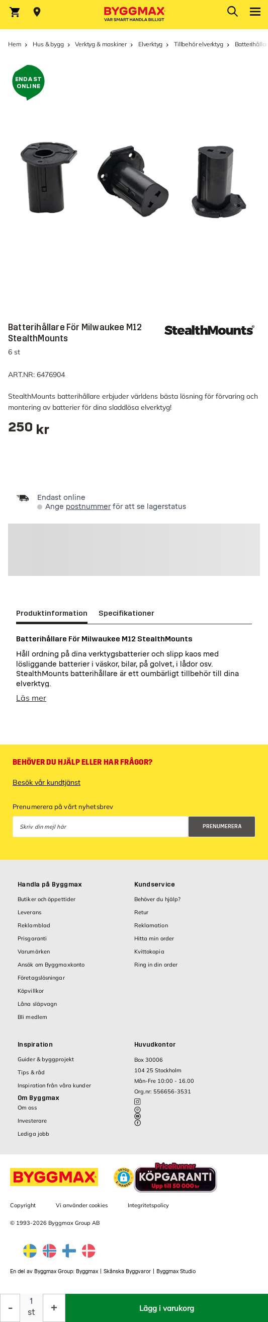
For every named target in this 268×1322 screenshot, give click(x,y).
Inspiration (35, 1045)
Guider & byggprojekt (46, 1059)
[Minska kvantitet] (10, 1308)
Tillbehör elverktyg (198, 44)
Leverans (29, 912)
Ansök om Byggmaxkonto (51, 964)
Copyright (23, 1205)
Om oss (27, 1107)
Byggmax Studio (176, 1271)
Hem (14, 44)
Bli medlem (32, 1016)
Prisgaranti (32, 938)
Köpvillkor (31, 990)
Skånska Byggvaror (127, 1271)
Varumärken (34, 951)
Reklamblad (34, 925)
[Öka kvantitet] (54, 1308)
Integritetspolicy (148, 1205)
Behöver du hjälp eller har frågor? (82, 762)
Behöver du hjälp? (157, 899)
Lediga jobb (33, 1133)
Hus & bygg (48, 44)
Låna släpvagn (37, 1003)
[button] (124, 1177)
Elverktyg (150, 44)
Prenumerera (222, 826)
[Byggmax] (134, 15)
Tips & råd (31, 1072)
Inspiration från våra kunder (54, 1085)
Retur (141, 912)
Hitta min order (154, 938)
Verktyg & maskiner (101, 44)
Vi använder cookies (82, 1205)
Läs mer (31, 698)
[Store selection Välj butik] (37, 12)
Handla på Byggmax (50, 884)
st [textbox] (31, 1312)
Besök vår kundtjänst (46, 782)
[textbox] (28, 430)
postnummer (88, 506)
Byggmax (87, 1271)
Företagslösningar (41, 977)
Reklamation (151, 925)
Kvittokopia (149, 951)
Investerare (32, 1120)
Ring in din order (156, 964)
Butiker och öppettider (46, 899)
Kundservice (154, 884)
